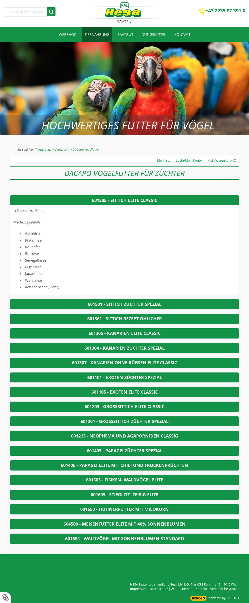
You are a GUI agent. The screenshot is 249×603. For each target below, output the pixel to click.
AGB (174, 588)
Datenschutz (159, 588)
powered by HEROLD (223, 598)
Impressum (138, 588)
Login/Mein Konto (189, 160)
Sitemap (186, 588)
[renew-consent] (5, 597)
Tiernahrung (43, 149)
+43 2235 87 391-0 (225, 10)
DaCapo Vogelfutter (85, 149)
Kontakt (201, 588)
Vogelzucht (62, 149)
